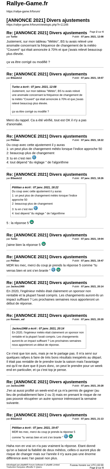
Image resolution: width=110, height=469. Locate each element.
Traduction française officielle (19, 467)
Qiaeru (39, 467)
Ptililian (17, 187)
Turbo (16, 86)
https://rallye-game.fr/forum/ (23, 11)
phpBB (24, 465)
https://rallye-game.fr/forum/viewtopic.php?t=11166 (37, 24)
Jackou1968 (20, 328)
